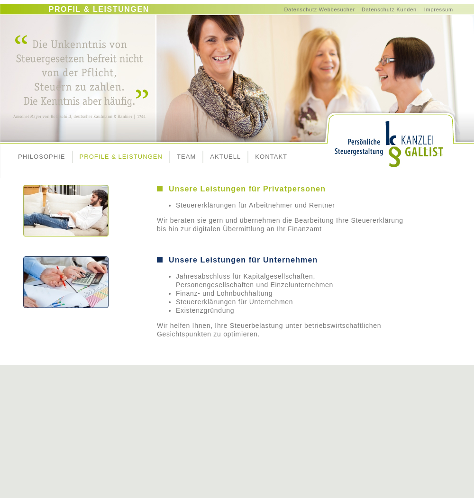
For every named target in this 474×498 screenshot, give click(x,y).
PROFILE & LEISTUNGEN (121, 156)
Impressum (438, 9)
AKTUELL (225, 156)
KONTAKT (271, 156)
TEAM (186, 156)
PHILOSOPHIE (41, 156)
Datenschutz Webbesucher (319, 9)
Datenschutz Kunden (389, 9)
